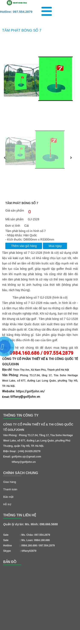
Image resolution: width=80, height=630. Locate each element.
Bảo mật (8, 496)
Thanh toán (10, 489)
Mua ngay (55, 246)
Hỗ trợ (7, 504)
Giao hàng (9, 481)
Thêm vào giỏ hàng (24, 246)
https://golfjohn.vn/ (30, 391)
